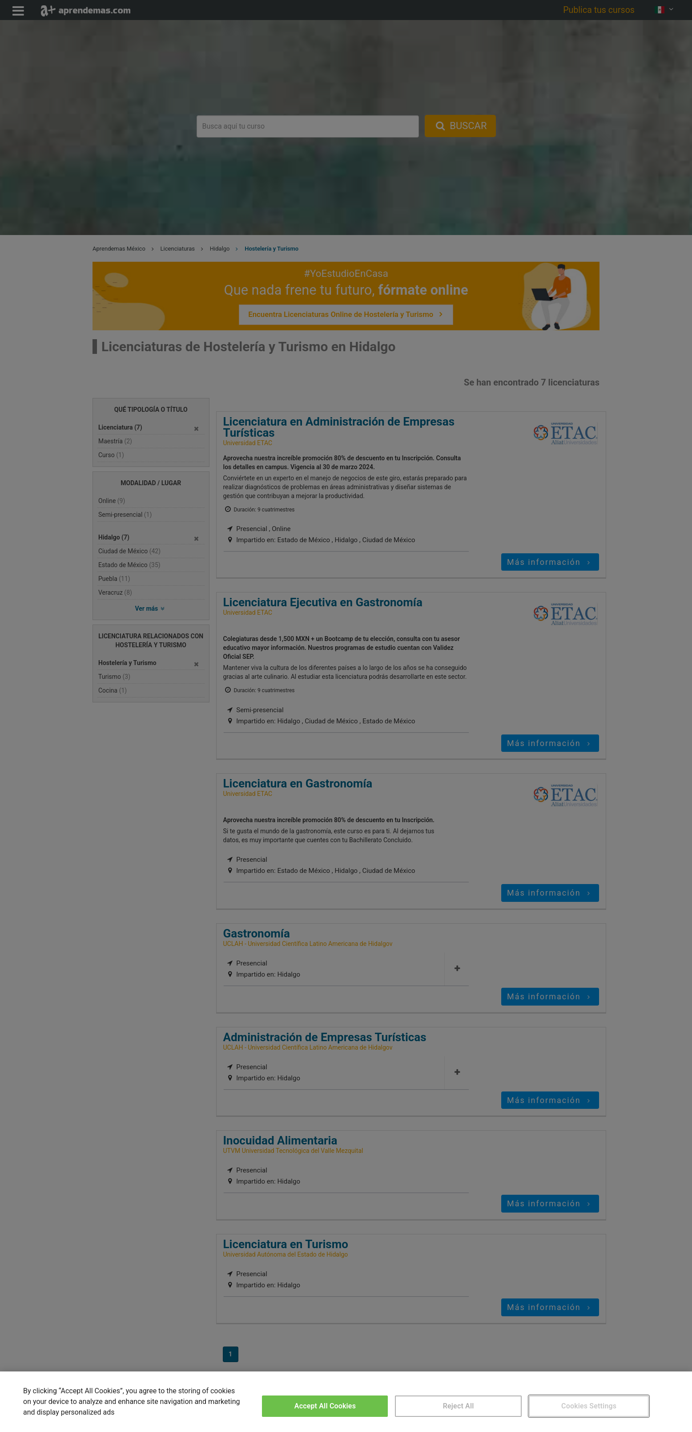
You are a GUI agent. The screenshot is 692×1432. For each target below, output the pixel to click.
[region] (346, 1401)
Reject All (458, 1406)
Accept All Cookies (325, 1406)
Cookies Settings (588, 1406)
